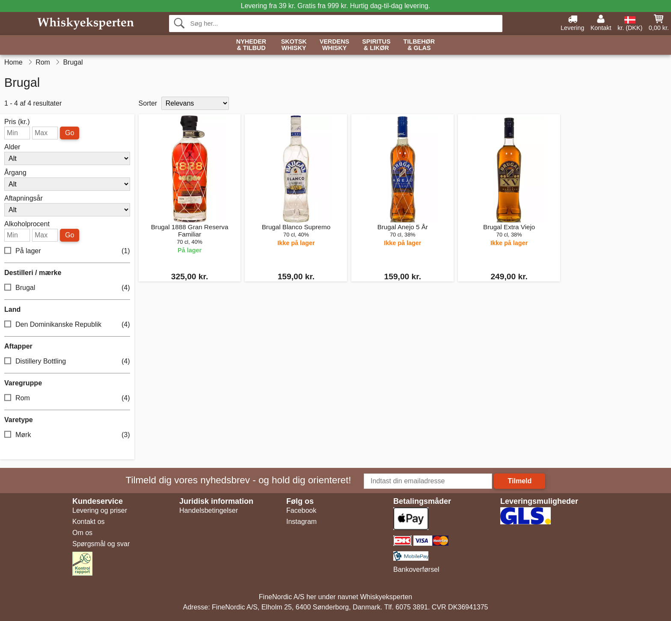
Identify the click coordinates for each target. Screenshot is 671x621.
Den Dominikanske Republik (67, 325)
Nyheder (251, 45)
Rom (67, 398)
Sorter (148, 103)
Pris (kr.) (17, 121)
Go (69, 132)
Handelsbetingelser (208, 510)
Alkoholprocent (27, 224)
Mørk (67, 435)
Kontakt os (88, 521)
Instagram (301, 521)
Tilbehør (419, 45)
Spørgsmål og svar (101, 543)
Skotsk (294, 45)
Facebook (301, 510)
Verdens (335, 45)
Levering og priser (99, 510)
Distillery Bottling (67, 362)
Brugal (67, 288)
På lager (67, 251)
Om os (82, 532)
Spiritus (376, 45)
